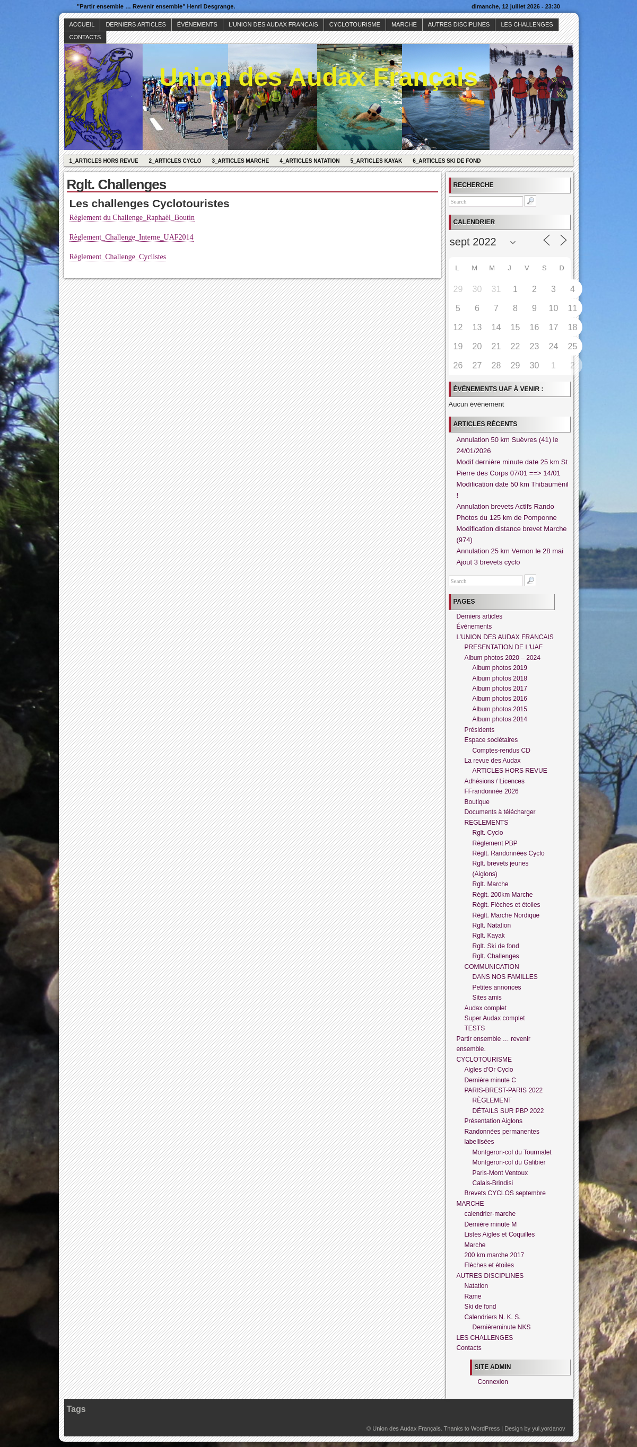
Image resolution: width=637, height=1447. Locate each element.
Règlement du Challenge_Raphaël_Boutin (132, 218)
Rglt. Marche (491, 884)
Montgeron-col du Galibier (509, 1162)
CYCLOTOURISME (354, 24)
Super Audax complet (495, 1018)
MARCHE (404, 24)
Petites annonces (497, 987)
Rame (473, 1296)
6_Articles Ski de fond (447, 161)
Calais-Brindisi (493, 1183)
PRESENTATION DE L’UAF (504, 647)
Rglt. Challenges (496, 956)
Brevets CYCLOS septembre (505, 1193)
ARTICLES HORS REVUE (510, 770)
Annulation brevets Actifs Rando (505, 506)
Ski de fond (480, 1306)
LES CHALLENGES (527, 24)
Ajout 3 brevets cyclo (488, 562)
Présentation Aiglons (493, 1121)
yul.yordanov (548, 1428)
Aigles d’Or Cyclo (489, 1069)
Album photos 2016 (500, 698)
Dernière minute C (490, 1080)
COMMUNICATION (492, 966)
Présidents (480, 730)
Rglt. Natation (492, 925)
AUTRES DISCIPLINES (459, 24)
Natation (476, 1286)
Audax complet (486, 1008)
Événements (197, 24)
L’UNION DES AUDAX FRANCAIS (273, 24)
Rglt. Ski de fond (496, 946)
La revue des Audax (493, 760)
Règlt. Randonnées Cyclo (509, 853)
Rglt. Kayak (489, 935)
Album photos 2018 (500, 678)
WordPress (485, 1428)
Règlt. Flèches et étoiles (506, 904)
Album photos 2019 (500, 668)
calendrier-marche (490, 1213)
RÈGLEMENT (492, 1100)
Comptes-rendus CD (501, 750)
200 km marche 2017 (495, 1255)
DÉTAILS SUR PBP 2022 (508, 1111)
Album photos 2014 (500, 719)
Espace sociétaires (491, 740)
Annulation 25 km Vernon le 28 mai (510, 551)
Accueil (82, 24)
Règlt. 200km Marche (503, 894)
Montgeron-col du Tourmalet (512, 1152)
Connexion (493, 1382)
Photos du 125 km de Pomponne (507, 518)
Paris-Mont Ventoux (500, 1173)
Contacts (85, 37)
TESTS (475, 1028)
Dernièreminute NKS (502, 1327)
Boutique (477, 802)
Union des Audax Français (318, 77)
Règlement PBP (495, 843)
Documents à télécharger (500, 812)
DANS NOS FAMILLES (505, 977)
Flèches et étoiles (489, 1265)
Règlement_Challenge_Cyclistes (118, 257)
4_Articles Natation (309, 161)
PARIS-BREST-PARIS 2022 (504, 1090)
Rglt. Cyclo (488, 832)
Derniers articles (135, 24)
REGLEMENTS (487, 822)
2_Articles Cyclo (175, 161)
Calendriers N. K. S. (493, 1317)
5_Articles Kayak (377, 161)
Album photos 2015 (500, 709)
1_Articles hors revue (103, 161)
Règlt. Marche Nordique (506, 915)
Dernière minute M (491, 1224)
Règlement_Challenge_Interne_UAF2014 (131, 237)
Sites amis (487, 997)
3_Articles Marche (240, 161)
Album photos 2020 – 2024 (502, 657)
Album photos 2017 (500, 688)
